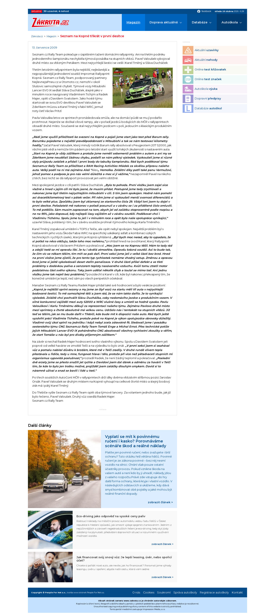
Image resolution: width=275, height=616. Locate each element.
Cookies (148, 592)
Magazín (133, 22)
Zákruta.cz (37, 36)
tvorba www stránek (77, 592)
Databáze (200, 22)
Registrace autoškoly (214, 592)
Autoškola (230, 22)
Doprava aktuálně (164, 22)
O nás (136, 592)
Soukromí (164, 592)
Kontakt (237, 592)
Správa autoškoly (185, 592)
